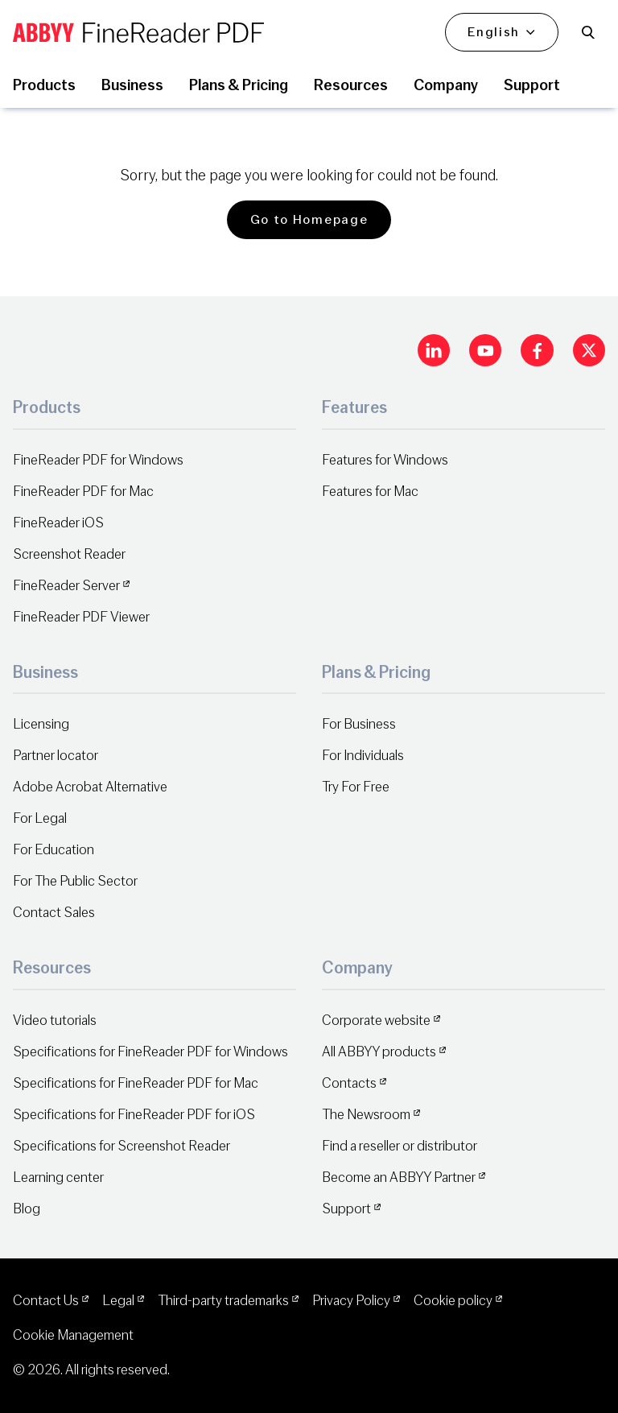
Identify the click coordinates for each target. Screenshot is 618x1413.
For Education (53, 849)
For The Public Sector (75, 881)
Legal (118, 1300)
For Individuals (363, 755)
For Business (359, 724)
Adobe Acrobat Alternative (90, 787)
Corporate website (376, 1020)
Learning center (58, 1177)
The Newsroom (366, 1114)
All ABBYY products (379, 1051)
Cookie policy (453, 1300)
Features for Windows (385, 460)
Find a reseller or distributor (399, 1146)
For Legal (40, 818)
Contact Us (46, 1300)
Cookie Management (73, 1335)
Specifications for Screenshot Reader (121, 1146)
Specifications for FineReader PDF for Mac (135, 1083)
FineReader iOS (58, 522)
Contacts (349, 1083)
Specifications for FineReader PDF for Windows (150, 1051)
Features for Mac (370, 491)
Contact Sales (54, 912)
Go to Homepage (309, 220)
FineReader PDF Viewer (81, 617)
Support (346, 1208)
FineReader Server (66, 585)
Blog (26, 1208)
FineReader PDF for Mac (83, 491)
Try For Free (355, 787)
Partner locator (55, 755)
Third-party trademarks (223, 1300)
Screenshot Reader (69, 554)
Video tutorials (55, 1020)
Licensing (41, 724)
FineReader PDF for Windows (98, 460)
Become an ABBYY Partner (399, 1177)
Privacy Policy (351, 1300)
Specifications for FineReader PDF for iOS (134, 1114)
